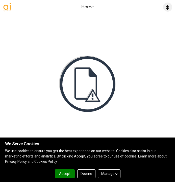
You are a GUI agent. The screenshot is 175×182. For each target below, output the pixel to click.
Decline (86, 174)
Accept (64, 174)
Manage (109, 174)
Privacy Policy (16, 162)
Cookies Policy (45, 162)
